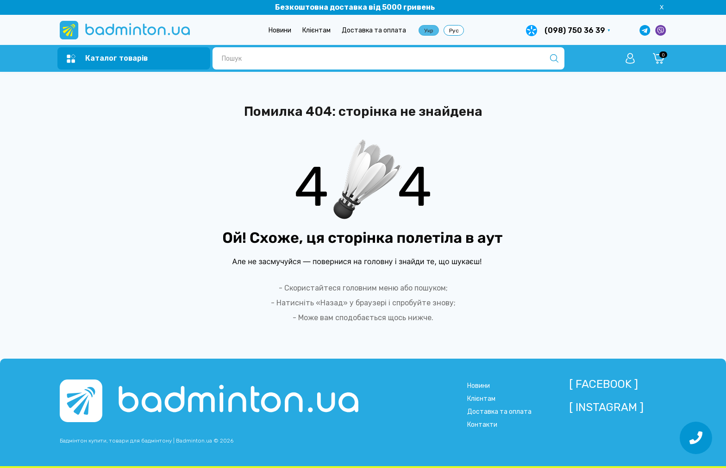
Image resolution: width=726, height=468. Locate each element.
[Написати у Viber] (660, 30)
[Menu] (107, 58)
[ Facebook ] (603, 384)
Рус (454, 30)
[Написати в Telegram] (645, 30)
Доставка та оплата (374, 30)
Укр (428, 30)
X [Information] (661, 7)
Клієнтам (316, 30)
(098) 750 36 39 (574, 30)
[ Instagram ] (606, 407)
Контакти (482, 425)
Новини (280, 30)
